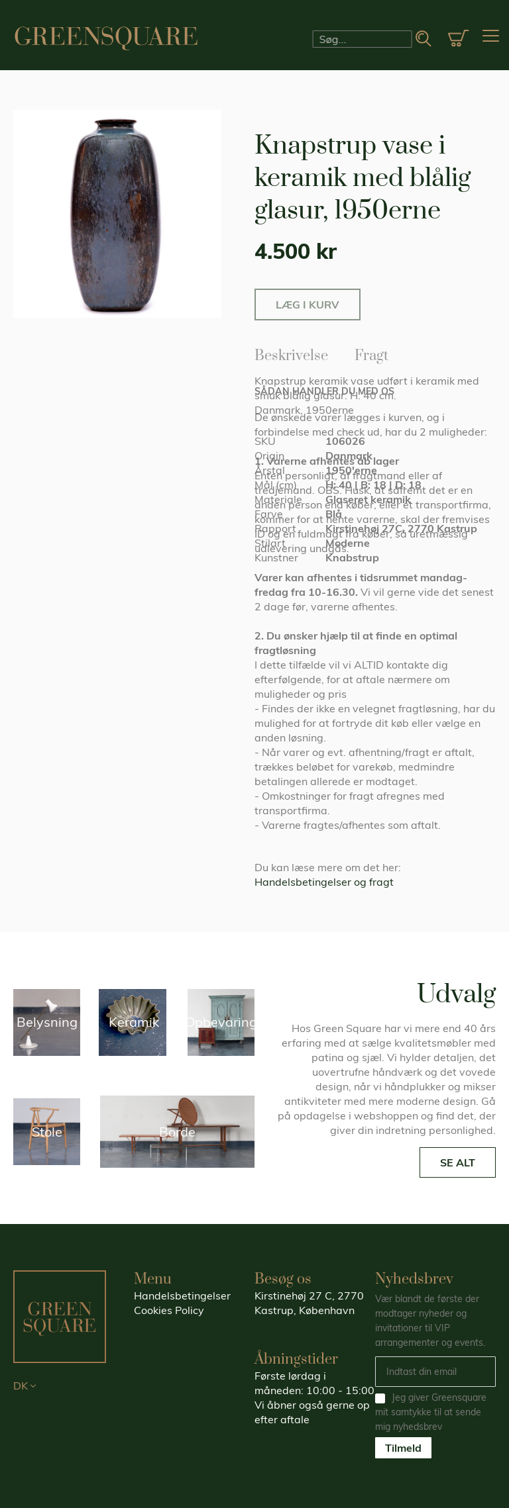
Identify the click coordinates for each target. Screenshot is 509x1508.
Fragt (371, 353)
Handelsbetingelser (182, 1295)
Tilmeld (403, 1447)
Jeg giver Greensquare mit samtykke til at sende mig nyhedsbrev (430, 1412)
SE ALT (457, 1162)
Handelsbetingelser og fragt (324, 881)
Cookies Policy (169, 1310)
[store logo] (106, 38)
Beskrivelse (291, 353)
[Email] (435, 1371)
